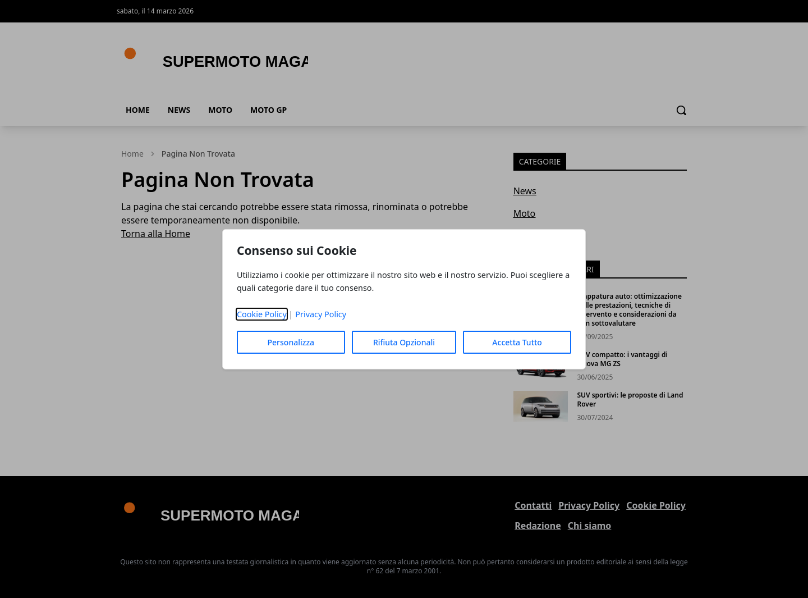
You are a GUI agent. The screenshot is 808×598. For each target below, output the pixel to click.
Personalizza (291, 342)
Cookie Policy (262, 314)
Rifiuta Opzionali (404, 342)
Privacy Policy (320, 314)
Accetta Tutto (517, 342)
